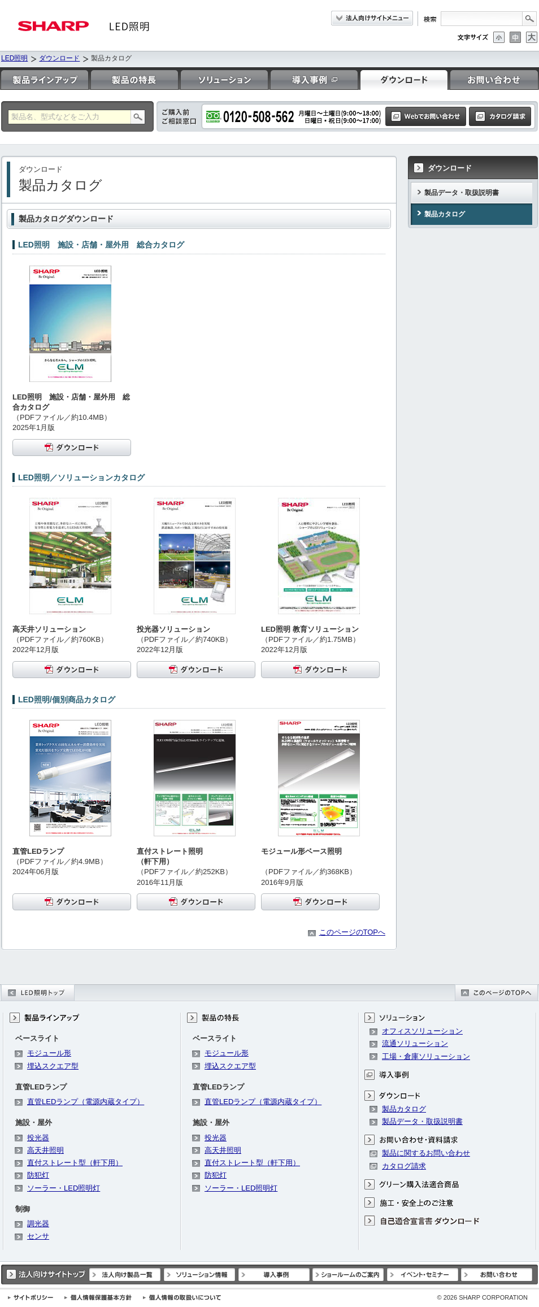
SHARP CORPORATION (482, 1297)
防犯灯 (38, 1175)
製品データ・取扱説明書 (461, 193)
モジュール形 (49, 1053)
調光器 (38, 1223)
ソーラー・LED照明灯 (63, 1188)
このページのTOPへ (352, 932)
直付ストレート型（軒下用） (75, 1162)
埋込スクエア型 (53, 1066)
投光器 (38, 1138)
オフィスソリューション (422, 1031)
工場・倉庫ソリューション (426, 1056)
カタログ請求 (404, 1166)
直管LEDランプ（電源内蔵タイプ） (85, 1101)
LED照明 (14, 58)
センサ (38, 1236)
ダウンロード (59, 58)
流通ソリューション (415, 1043)
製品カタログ (444, 214)
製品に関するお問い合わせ (426, 1153)
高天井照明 (45, 1150)
